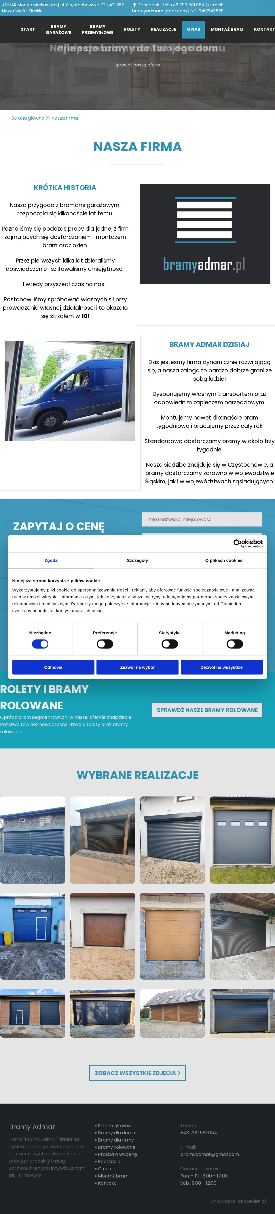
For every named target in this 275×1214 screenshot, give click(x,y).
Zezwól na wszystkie (222, 667)
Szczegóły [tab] (137, 560)
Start (28, 29)
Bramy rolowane (116, 1147)
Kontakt (107, 1183)
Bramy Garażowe (58, 29)
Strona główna (114, 1125)
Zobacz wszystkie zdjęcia (138, 1073)
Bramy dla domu (116, 1132)
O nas (193, 29)
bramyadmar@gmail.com (159, 11)
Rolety (132, 29)
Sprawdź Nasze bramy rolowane (207, 710)
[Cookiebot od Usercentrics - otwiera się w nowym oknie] (238, 543)
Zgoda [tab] (51, 560)
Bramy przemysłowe (97, 29)
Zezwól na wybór (137, 667)
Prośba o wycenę (117, 1154)
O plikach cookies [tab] (223, 560)
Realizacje (163, 29)
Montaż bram (227, 29)
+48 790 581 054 (187, 5)
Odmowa (53, 667)
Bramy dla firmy (116, 1140)
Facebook (145, 5)
